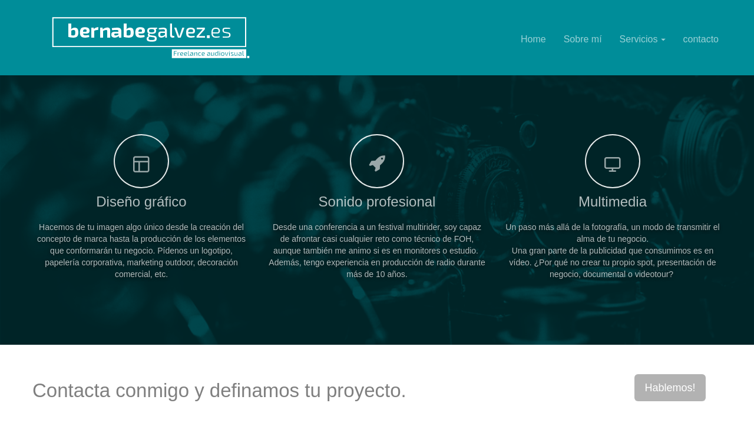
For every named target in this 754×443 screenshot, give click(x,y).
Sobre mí (583, 39)
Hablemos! (669, 388)
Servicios (643, 39)
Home (533, 39)
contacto (701, 39)
